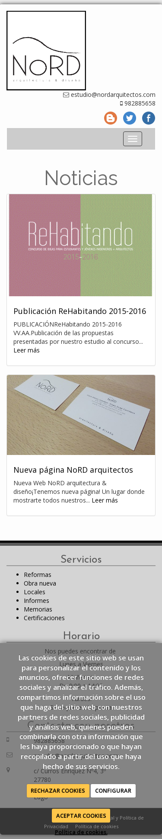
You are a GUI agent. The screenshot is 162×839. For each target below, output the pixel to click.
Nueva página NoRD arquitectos (73, 469)
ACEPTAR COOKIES (81, 816)
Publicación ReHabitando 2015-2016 (79, 311)
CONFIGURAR (113, 790)
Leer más (26, 350)
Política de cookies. (81, 832)
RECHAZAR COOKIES (58, 790)
